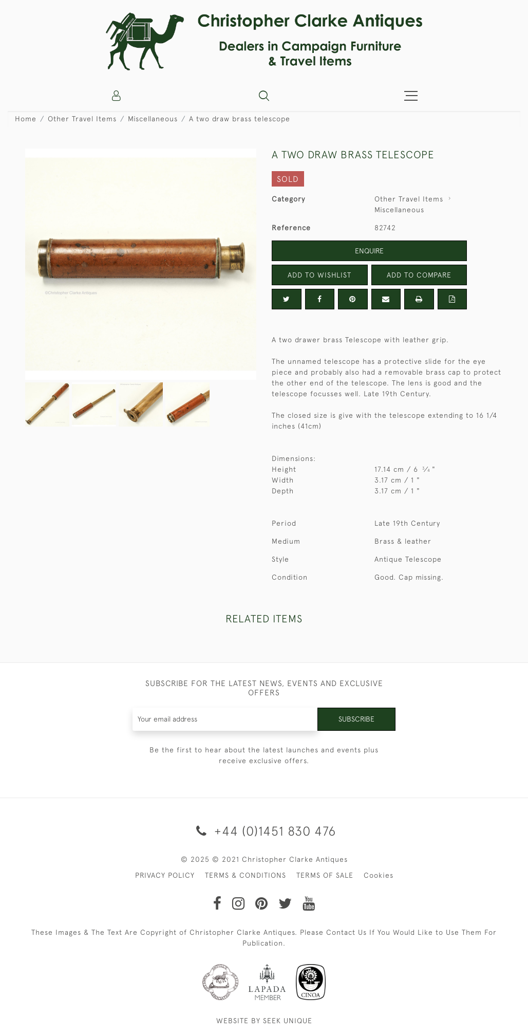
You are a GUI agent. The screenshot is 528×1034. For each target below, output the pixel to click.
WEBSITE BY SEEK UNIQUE (264, 1021)
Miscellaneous (153, 119)
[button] (264, 95)
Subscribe (356, 719)
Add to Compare (419, 275)
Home (25, 119)
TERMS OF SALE (324, 875)
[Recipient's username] (225, 719)
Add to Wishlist (319, 275)
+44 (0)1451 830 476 (264, 830)
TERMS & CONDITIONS (245, 875)
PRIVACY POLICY (165, 875)
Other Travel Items (82, 119)
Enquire (369, 251)
